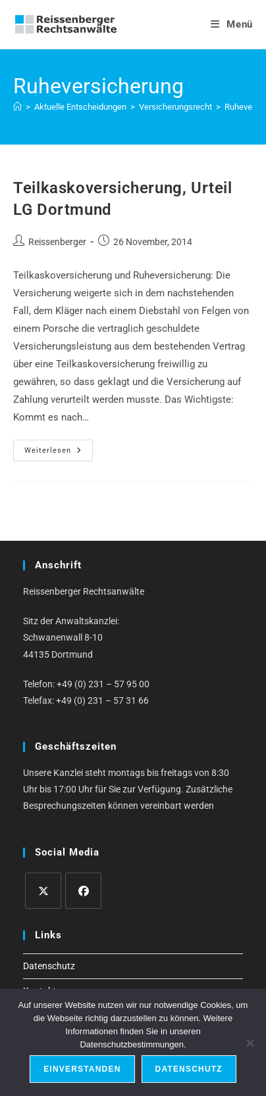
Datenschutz (49, 966)
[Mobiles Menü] (232, 24)
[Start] (17, 107)
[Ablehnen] (249, 1042)
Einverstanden (81, 1069)
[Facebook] (83, 891)
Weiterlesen (58, 453)
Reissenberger (57, 242)
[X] (43, 891)
